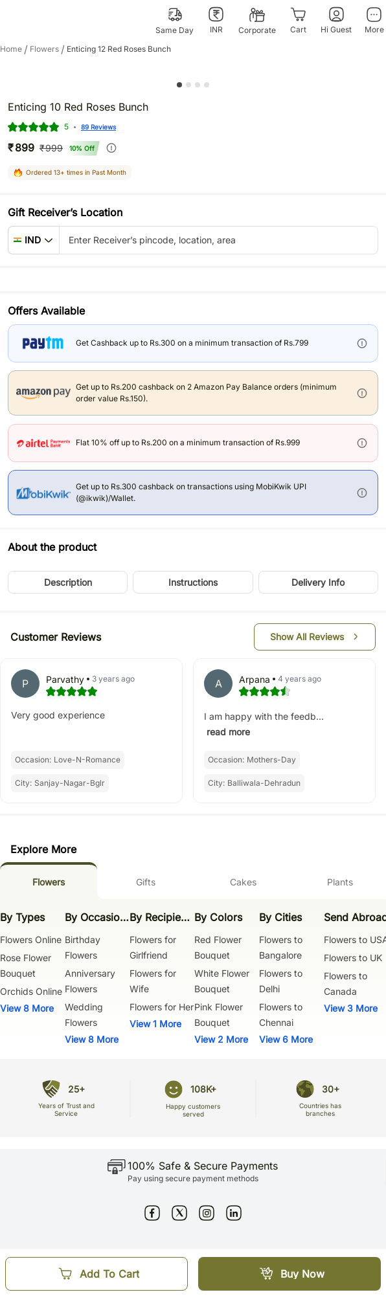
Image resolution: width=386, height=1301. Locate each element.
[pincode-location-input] (218, 240)
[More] (374, 20)
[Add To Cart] (96, 1274)
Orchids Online (31, 991)
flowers (48, 49)
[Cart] (298, 20)
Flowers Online (31, 939)
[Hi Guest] (336, 20)
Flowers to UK (353, 957)
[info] (111, 147)
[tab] (48, 880)
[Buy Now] (289, 1274)
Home (15, 49)
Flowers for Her (162, 1006)
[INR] (216, 20)
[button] (33, 240)
